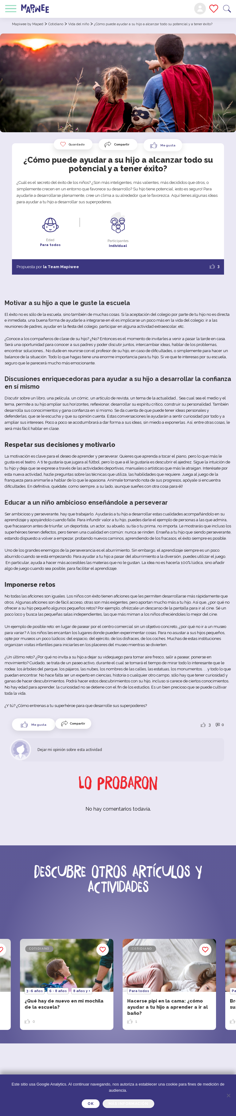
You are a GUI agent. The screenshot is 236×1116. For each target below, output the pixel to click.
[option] (169, 984)
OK (90, 1104)
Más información (128, 1104)
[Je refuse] (228, 1095)
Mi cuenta (200, 8)
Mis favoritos (213, 9)
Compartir (121, 144)
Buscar (227, 9)
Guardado (72, 144)
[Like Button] (163, 145)
